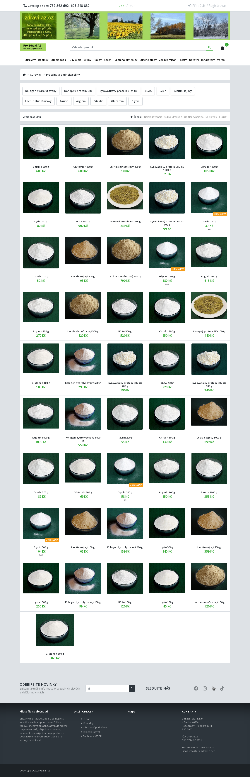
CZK (121, 6)
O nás (86, 719)
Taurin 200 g (125, 437)
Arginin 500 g (209, 276)
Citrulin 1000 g (209, 166)
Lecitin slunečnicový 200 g (125, 166)
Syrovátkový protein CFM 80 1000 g (167, 168)
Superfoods (58, 60)
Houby (97, 60)
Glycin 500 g (41, 547)
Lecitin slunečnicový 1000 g (125, 276)
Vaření (221, 60)
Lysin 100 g (167, 602)
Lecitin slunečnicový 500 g (83, 331)
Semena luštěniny (126, 60)
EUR (133, 6)
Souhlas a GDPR (92, 736)
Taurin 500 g (41, 492)
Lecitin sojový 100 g (83, 547)
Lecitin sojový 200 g (83, 276)
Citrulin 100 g (167, 437)
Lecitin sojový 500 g (209, 547)
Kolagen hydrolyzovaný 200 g (125, 547)
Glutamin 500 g (55, 653)
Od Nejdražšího (173, 117)
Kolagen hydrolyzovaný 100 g (83, 602)
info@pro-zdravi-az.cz (202, 751)
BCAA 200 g (167, 383)
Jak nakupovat (91, 732)
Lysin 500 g (167, 547)
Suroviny (30, 60)
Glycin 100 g (209, 221)
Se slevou (211, 117)
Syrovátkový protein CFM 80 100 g (167, 223)
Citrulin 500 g (41, 166)
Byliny (87, 60)
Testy (183, 60)
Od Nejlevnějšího (194, 117)
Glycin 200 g (125, 492)
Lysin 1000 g (41, 602)
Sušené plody (148, 60)
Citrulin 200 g (167, 331)
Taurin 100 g (41, 276)
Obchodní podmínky (95, 727)
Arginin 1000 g (41, 437)
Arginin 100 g (167, 492)
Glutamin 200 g (83, 492)
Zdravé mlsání (168, 60)
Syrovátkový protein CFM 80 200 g (125, 384)
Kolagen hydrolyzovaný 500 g (83, 383)
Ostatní (194, 60)
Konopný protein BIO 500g (125, 221)
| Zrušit (223, 117)
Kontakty (88, 723)
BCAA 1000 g (83, 221)
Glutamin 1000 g (83, 166)
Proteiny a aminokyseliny (63, 74)
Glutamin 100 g (41, 383)
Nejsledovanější (153, 117)
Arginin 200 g (41, 331)
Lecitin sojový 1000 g (209, 437)
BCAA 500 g (125, 331)
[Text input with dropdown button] (138, 47)
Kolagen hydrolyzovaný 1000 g (83, 439)
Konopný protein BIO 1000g (209, 331)
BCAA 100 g (125, 602)
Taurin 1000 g (209, 492)
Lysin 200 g (40, 221)
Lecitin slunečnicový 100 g (209, 602)
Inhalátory (208, 60)
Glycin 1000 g (167, 276)
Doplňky (43, 60)
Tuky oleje (74, 60)
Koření (108, 60)
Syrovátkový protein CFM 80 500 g (209, 384)
